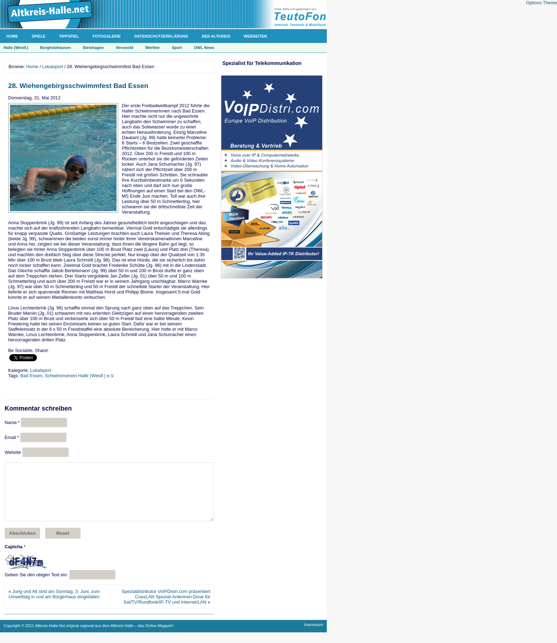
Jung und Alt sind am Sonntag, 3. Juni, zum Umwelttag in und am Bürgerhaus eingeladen (54, 604)
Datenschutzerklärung (161, 36)
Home (12, 36)
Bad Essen (31, 375)
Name (12, 422)
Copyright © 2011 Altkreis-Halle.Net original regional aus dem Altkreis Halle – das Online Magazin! (88, 636)
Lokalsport (52, 66)
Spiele (38, 36)
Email (12, 437)
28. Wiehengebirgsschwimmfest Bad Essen (78, 85)
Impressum (313, 635)
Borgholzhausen (55, 47)
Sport (177, 47)
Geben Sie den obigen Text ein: (36, 585)
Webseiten (255, 36)
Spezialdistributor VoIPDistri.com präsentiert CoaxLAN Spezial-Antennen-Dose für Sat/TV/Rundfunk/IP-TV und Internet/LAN (165, 607)
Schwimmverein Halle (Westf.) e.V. (79, 375)
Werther (152, 47)
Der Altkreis (216, 36)
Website (13, 452)
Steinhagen (93, 47)
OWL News (204, 47)
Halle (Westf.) (16, 47)
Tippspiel (69, 36)
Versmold (125, 47)
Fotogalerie (107, 36)
